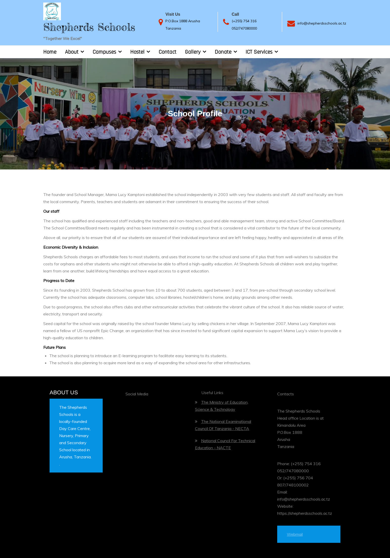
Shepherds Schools (89, 26)
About (71, 52)
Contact (167, 52)
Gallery (193, 52)
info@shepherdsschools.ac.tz (321, 23)
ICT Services (259, 52)
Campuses (104, 52)
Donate (223, 52)
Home (49, 52)
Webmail (295, 534)
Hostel (137, 52)
